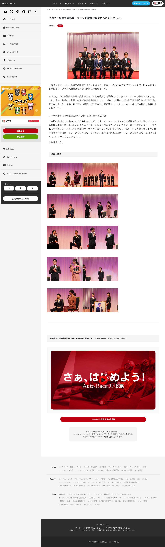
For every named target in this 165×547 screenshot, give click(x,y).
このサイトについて (150, 497)
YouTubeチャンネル (128, 485)
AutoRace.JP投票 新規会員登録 (103, 419)
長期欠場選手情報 (129, 501)
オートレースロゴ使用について (130, 497)
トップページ (63, 466)
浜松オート (73, 3)
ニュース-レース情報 (66, 470)
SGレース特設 (100, 479)
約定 (68, 501)
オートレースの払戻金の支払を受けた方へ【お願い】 (77, 497)
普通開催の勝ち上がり (131, 482)
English (97, 504)
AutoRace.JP (50, 9)
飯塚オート (85, 3)
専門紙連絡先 (63, 504)
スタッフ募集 (142, 501)
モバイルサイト (75, 504)
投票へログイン (33, 121)
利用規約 (62, 501)
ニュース (58, 9)
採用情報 (62, 494)
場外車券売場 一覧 (93, 485)
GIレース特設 (130, 479)
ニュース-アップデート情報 (84, 470)
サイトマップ (88, 504)
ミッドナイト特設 (65, 482)
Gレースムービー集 (65, 479)
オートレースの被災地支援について (79, 494)
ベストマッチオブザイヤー (83, 479)
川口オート (48, 3)
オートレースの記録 (114, 482)
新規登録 (20, 137)
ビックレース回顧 (79, 482)
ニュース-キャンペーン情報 (117, 466)
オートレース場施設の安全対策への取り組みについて (112, 494)
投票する (20, 131)
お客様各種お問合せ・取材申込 (110, 501)
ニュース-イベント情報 (138, 466)
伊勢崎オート (61, 3)
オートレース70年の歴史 (96, 482)
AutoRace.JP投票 (126, 470)
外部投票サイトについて (110, 485)
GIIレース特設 (142, 479)
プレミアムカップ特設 (115, 479)
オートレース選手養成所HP (107, 497)
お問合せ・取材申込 (20, 199)
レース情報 (139, 470)
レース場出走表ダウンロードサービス (72, 485)
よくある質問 (92, 501)
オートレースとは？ (90, 466)
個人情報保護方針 (79, 501)
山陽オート (97, 3)
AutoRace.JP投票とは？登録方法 (108, 470)
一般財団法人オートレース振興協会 (109, 541)
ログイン (131, 3)
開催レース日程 (75, 466)
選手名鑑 (103, 466)
